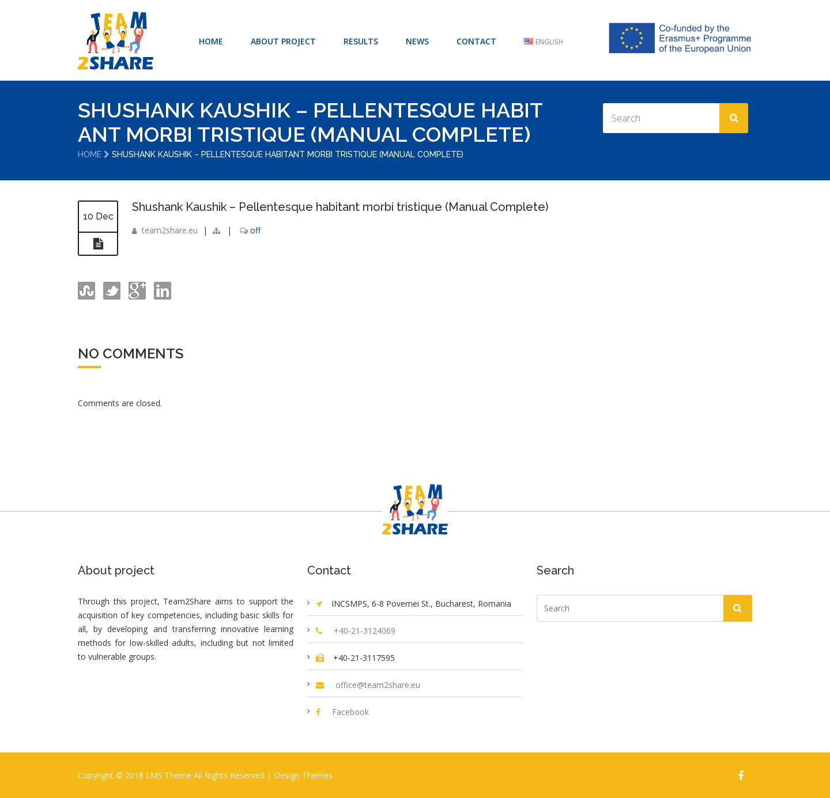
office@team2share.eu (377, 684)
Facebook (350, 711)
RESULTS (361, 41)
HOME (211, 41)
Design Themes (303, 774)
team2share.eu (170, 229)
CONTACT (476, 41)
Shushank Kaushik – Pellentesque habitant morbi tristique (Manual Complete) (340, 206)
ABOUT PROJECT (283, 41)
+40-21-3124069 (364, 630)
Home (89, 154)
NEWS (417, 41)
